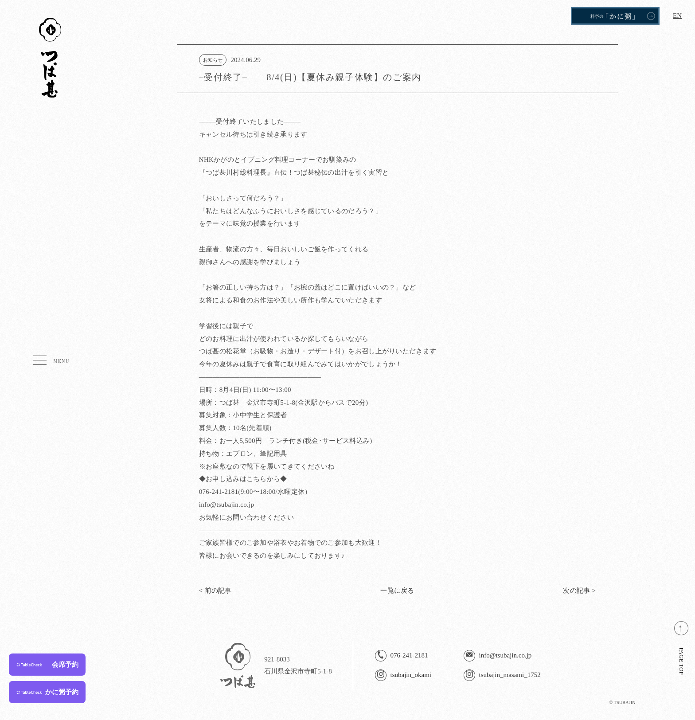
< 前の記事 (215, 590)
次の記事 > (579, 590)
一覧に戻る (397, 590)
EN (677, 15)
